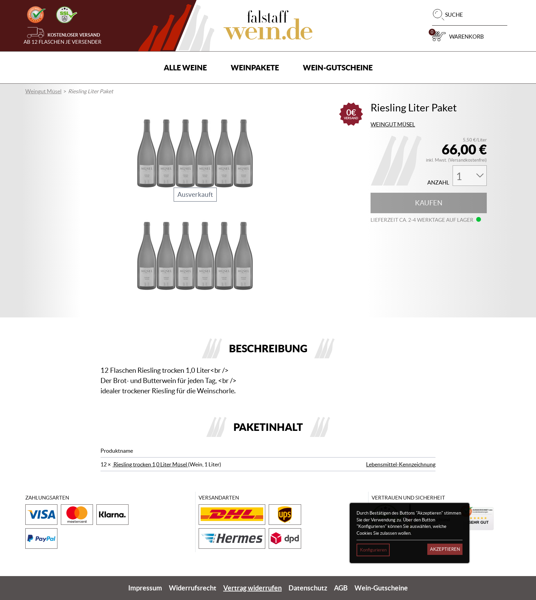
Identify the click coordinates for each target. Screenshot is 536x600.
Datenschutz (308, 588)
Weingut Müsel (43, 91)
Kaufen (428, 203)
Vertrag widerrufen (252, 588)
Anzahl (438, 183)
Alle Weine (185, 67)
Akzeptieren (445, 549)
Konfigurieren (373, 550)
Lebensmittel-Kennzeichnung (401, 464)
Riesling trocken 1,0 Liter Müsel (150, 464)
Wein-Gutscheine (338, 67)
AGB (341, 588)
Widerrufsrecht (192, 588)
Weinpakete (255, 67)
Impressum (145, 588)
